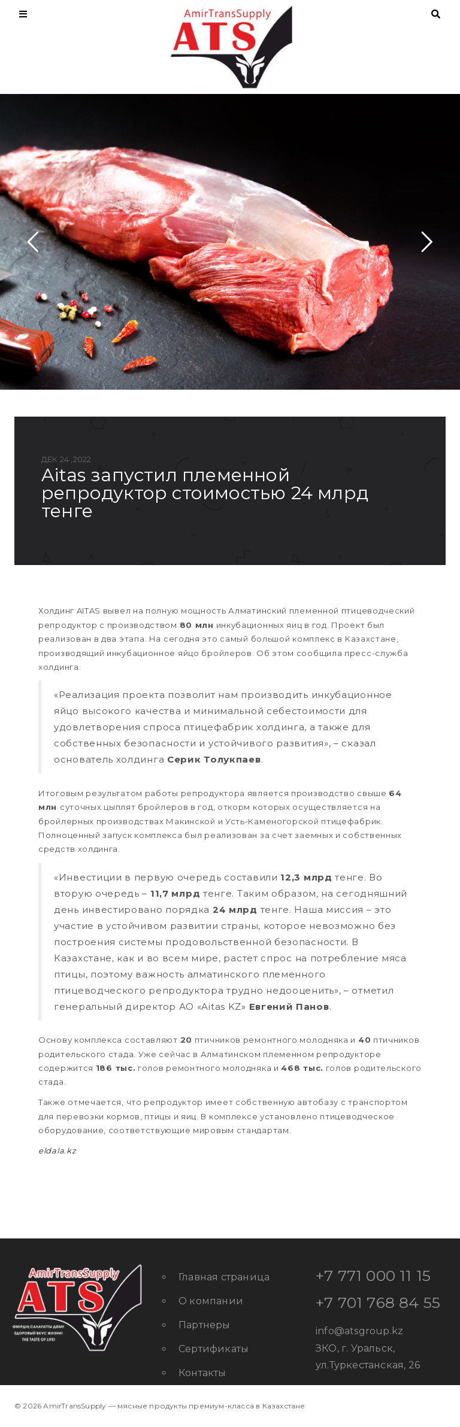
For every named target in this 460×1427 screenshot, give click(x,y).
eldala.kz (57, 1150)
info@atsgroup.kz (359, 1331)
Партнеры (204, 1325)
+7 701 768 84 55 (378, 1302)
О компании (210, 1301)
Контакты (202, 1373)
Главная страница (224, 1277)
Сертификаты (213, 1349)
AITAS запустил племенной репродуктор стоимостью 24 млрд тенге (204, 493)
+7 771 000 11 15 (373, 1276)
